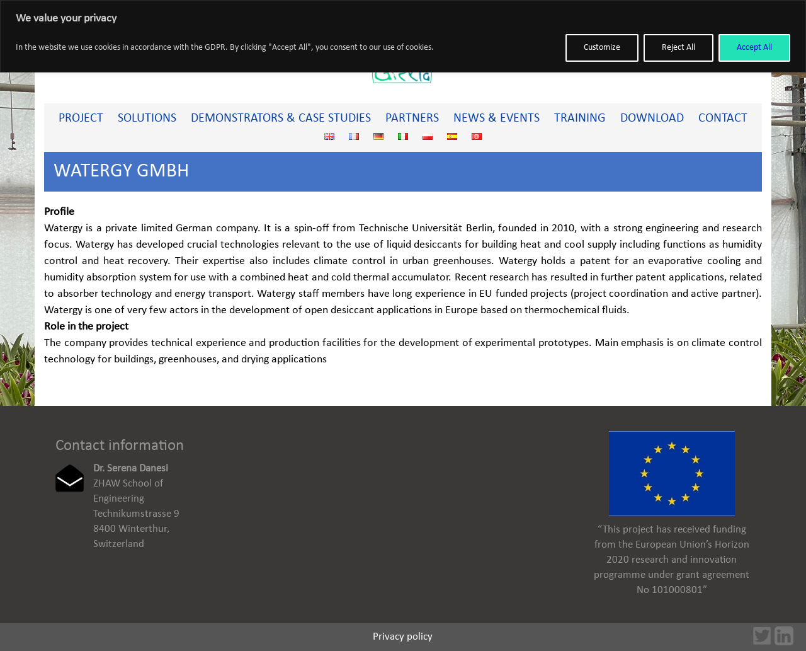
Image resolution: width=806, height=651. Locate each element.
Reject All (678, 47)
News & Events (496, 118)
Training (580, 118)
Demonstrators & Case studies (281, 118)
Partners (412, 118)
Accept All (754, 47)
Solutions (147, 118)
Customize (602, 47)
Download (652, 118)
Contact (722, 118)
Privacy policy (403, 636)
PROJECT (81, 118)
